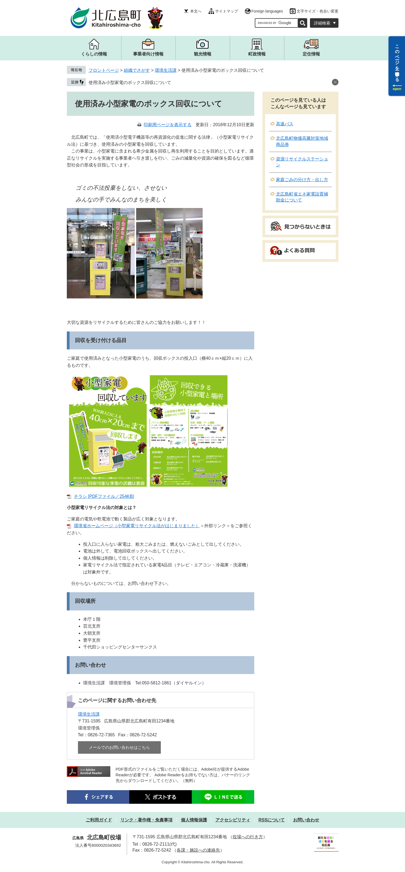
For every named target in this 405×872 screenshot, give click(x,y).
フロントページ (104, 70)
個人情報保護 (194, 820)
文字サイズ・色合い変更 (317, 11)
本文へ (196, 11)
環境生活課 (166, 70)
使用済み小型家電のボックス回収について (130, 82)
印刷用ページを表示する (167, 124)
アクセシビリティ (232, 820)
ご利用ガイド (99, 820)
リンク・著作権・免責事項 (146, 820)
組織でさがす (137, 70)
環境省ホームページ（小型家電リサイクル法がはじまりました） (137, 525)
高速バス (284, 124)
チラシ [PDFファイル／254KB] (104, 496)
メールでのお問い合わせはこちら (119, 747)
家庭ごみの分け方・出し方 (302, 179)
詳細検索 (322, 23)
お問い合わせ (306, 820)
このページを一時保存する (397, 60)
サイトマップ (226, 11)
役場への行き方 (248, 836)
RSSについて (272, 820)
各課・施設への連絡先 (198, 850)
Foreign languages (267, 11)
